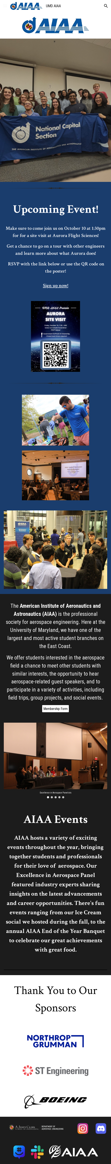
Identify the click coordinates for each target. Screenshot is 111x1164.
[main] (55, 245)
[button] (5, 6)
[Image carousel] (55, 760)
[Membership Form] (55, 708)
